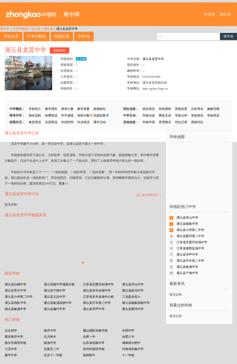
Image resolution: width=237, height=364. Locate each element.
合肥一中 (89, 336)
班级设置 (181, 109)
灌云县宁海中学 (54, 290)
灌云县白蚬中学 (15, 284)
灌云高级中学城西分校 (59, 284)
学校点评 (181, 115)
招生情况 (148, 109)
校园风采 (61, 36)
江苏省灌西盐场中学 (190, 248)
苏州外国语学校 (94, 349)
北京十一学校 (53, 355)
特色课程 (165, 109)
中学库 (209, 15)
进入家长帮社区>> (148, 195)
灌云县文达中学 (54, 296)
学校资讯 (197, 115)
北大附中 (50, 336)
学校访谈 (148, 115)
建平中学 (11, 355)
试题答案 (99, 115)
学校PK (84, 36)
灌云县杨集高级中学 (136, 303)
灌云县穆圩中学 (54, 309)
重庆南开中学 (14, 336)
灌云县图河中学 (133, 309)
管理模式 (165, 122)
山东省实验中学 (94, 343)
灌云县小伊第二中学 (18, 296)
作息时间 (67, 122)
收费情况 (51, 115)
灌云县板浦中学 (15, 309)
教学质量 (83, 109)
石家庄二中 (51, 349)
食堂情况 (35, 122)
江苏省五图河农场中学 (98, 284)
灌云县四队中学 (15, 303)
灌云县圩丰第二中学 (97, 303)
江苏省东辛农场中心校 (98, 296)
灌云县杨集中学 (187, 223)
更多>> (63, 183)
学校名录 (11, 36)
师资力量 (67, 109)
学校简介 (35, 109)
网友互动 (165, 115)
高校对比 (59, 50)
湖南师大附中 (131, 343)
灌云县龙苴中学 (67, 29)
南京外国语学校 (15, 343)
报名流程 (35, 115)
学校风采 (213, 115)
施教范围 (213, 109)
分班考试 (197, 109)
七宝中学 (11, 349)
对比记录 (181, 122)
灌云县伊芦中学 (94, 309)
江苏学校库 (20, 29)
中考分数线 (36, 36)
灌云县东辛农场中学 (97, 290)
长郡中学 (128, 330)
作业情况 (83, 122)
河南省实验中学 (133, 349)
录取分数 (83, 115)
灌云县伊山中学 (133, 284)
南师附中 (89, 355)
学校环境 (148, 122)
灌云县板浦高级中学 (58, 303)
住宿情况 (51, 122)
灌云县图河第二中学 (190, 236)
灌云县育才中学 (15, 290)
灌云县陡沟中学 (133, 290)
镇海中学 (50, 343)
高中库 (225, 15)
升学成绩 (67, 115)
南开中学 (50, 330)
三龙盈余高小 (131, 296)
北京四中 (11, 330)
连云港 (36, 29)
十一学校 (128, 355)
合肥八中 (128, 336)
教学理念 (51, 109)
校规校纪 (99, 109)
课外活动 (99, 122)
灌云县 (48, 29)
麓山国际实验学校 (95, 330)
